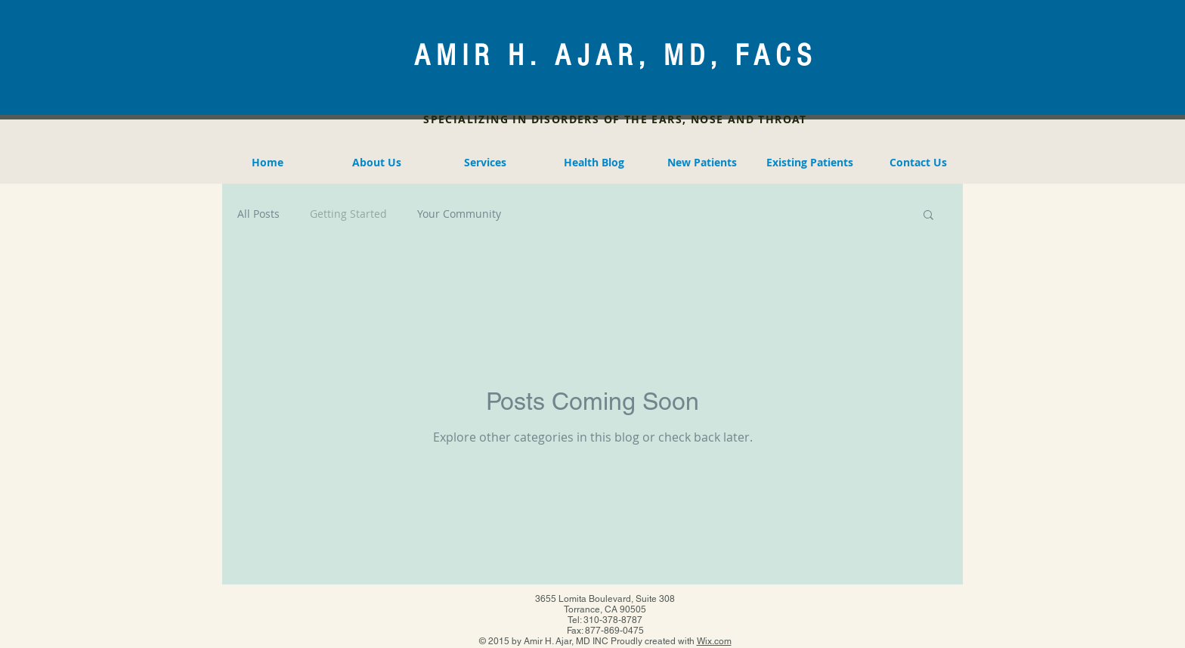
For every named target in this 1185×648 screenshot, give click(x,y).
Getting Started (348, 213)
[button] (928, 216)
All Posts (258, 213)
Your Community (459, 213)
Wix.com (714, 641)
